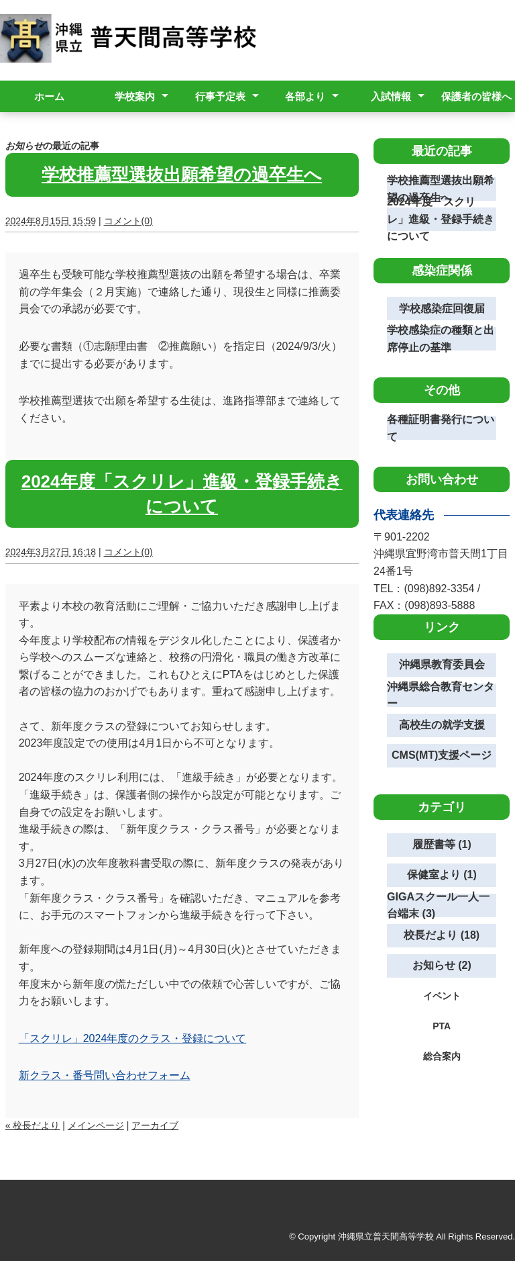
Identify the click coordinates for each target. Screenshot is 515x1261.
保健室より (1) (442, 874)
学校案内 (135, 96)
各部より (305, 96)
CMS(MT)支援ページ (442, 755)
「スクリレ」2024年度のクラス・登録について (133, 1038)
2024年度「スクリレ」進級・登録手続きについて (440, 219)
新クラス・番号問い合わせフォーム (104, 1075)
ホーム (49, 96)
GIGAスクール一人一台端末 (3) (438, 905)
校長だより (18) (441, 935)
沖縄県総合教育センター (440, 695)
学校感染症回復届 (442, 308)
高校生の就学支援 (442, 725)
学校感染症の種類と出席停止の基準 (440, 339)
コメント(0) (128, 221)
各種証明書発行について (440, 428)
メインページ (96, 1125)
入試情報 (391, 96)
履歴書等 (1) (441, 844)
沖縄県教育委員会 (442, 664)
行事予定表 (220, 96)
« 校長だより (32, 1125)
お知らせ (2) (441, 965)
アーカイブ (154, 1125)
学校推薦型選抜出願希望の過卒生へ (182, 175)
